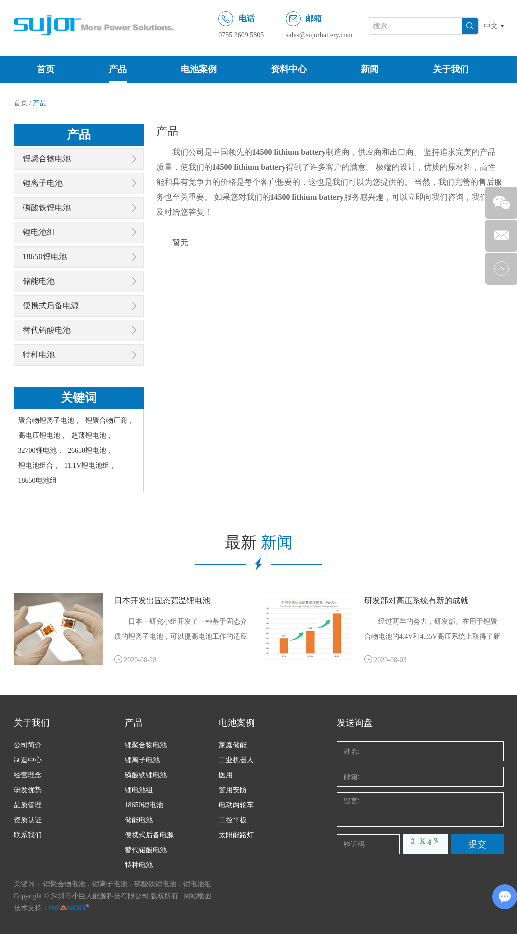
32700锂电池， (41, 450)
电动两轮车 (236, 805)
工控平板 (233, 820)
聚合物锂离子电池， (49, 420)
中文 (491, 26)
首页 (46, 69)
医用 (226, 775)
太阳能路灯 (236, 835)
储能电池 (39, 281)
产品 (118, 69)
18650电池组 (37, 480)
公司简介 (28, 745)
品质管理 (28, 805)
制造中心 (28, 760)
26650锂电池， (90, 450)
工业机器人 (236, 760)
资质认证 (28, 820)
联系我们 (28, 835)
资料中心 (289, 69)
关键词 (79, 397)
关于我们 (451, 69)
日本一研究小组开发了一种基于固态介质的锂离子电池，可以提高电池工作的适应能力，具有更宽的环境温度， (180, 631)
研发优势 (28, 790)
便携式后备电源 (51, 305)
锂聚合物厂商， (109, 420)
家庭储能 (233, 745)
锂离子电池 (43, 183)
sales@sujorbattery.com (319, 35)
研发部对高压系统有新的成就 (416, 600)
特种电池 (39, 354)
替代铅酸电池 (47, 330)
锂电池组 (39, 232)
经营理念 (28, 775)
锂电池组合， (39, 465)
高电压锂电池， (42, 435)
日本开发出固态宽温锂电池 (162, 600)
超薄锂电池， (92, 435)
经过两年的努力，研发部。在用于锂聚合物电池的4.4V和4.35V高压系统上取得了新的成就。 (432, 631)
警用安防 (233, 790)
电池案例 (199, 69)
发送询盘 (355, 723)
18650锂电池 (45, 256)
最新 (259, 542)
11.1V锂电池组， (90, 465)
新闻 (370, 69)
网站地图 (197, 896)
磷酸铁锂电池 (47, 207)
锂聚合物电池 (47, 158)
